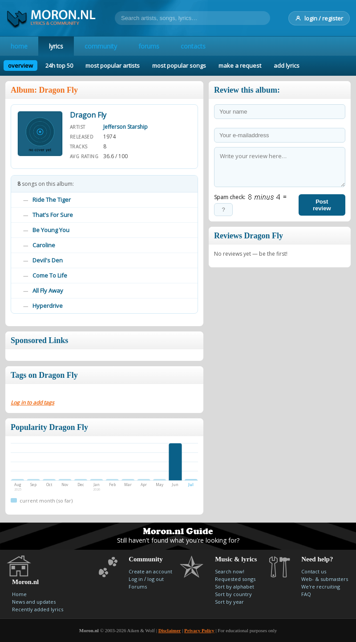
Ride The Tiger (51, 200)
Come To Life (49, 275)
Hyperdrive (47, 306)
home (19, 46)
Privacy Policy (199, 630)
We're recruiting (320, 586)
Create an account (150, 571)
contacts (193, 46)
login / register (319, 18)
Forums (138, 586)
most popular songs (179, 65)
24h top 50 (59, 65)
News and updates (34, 601)
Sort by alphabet (234, 586)
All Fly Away (47, 290)
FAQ (306, 594)
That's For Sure (52, 215)
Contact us (313, 571)
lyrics (56, 46)
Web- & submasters (324, 579)
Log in (136, 579)
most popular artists (112, 65)
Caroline (43, 245)
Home (19, 594)
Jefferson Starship (125, 127)
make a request (239, 65)
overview (20, 65)
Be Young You (50, 230)
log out (155, 579)
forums (148, 46)
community (101, 46)
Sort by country (233, 594)
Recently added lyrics (37, 609)
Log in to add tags (32, 402)
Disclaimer (169, 630)
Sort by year (229, 601)
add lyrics (286, 65)
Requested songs (235, 579)
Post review (322, 205)
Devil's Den (47, 260)
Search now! (229, 571)
